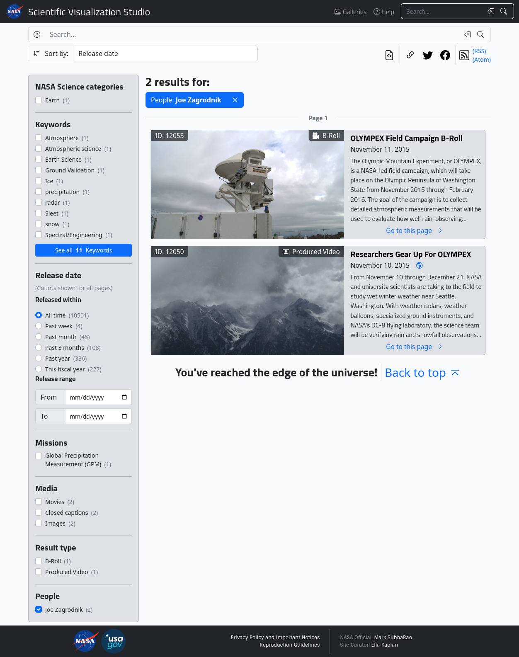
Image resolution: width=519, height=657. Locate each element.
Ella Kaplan (384, 645)
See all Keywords (83, 250)
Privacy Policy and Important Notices (275, 637)
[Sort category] (165, 53)
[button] (235, 100)
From (49, 397)
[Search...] (442, 11)
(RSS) (479, 51)
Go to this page (414, 230)
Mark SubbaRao (393, 637)
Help (383, 12)
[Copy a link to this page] (410, 55)
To (44, 416)
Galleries (350, 12)
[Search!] (504, 11)
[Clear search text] (489, 11)
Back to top (423, 372)
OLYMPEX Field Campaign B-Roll (407, 138)
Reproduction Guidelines (290, 645)
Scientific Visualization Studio (89, 11)
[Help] (36, 34)
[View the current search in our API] (389, 55)
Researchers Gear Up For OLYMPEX (411, 254)
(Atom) (482, 59)
